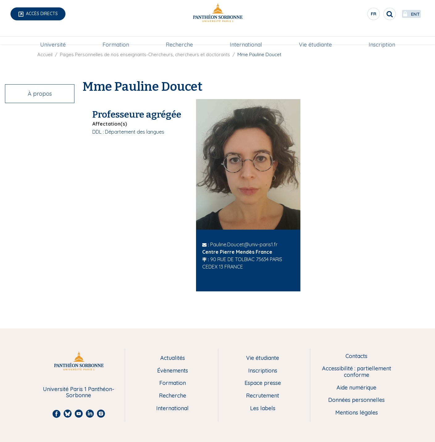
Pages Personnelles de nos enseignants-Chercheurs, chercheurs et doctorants (145, 54)
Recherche (179, 36)
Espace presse (263, 383)
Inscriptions (262, 371)
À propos (40, 93)
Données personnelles (356, 400)
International (246, 36)
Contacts (356, 356)
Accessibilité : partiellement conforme (356, 371)
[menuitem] (52, 36)
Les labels (262, 408)
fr (359, 15)
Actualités (172, 358)
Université (53, 36)
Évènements (172, 371)
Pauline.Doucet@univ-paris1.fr (244, 244)
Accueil (44, 54)
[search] (375, 14)
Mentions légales (356, 413)
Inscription (382, 36)
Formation (115, 36)
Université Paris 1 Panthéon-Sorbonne (78, 392)
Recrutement (262, 396)
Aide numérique (356, 388)
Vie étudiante (315, 36)
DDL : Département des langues (128, 132)
